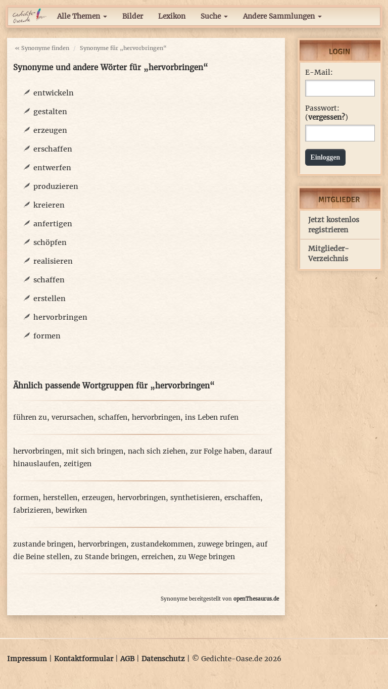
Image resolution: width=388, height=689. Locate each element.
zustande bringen (43, 544)
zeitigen (77, 464)
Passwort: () (326, 113)
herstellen (60, 498)
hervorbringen (60, 317)
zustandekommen (162, 544)
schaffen (49, 279)
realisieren (53, 261)
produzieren (55, 186)
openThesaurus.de (256, 599)
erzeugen (50, 130)
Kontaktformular (83, 659)
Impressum (27, 659)
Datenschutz (163, 659)
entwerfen (52, 167)
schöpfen (50, 242)
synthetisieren (195, 498)
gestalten (50, 111)
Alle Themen (82, 16)
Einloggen (326, 157)
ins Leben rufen (211, 417)
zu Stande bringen (105, 557)
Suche (214, 16)
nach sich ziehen (156, 451)
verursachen (72, 417)
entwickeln (53, 92)
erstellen (49, 298)
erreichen (157, 557)
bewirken (71, 510)
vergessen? (326, 117)
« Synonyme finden (42, 48)
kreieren (49, 205)
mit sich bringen (94, 451)
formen (47, 335)
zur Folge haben (217, 451)
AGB (127, 659)
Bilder (132, 16)
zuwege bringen (225, 544)
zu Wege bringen (206, 557)
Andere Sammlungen (282, 16)
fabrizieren (32, 510)
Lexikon (171, 16)
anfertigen (52, 223)
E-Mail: (319, 72)
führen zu (30, 417)
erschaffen (52, 149)
